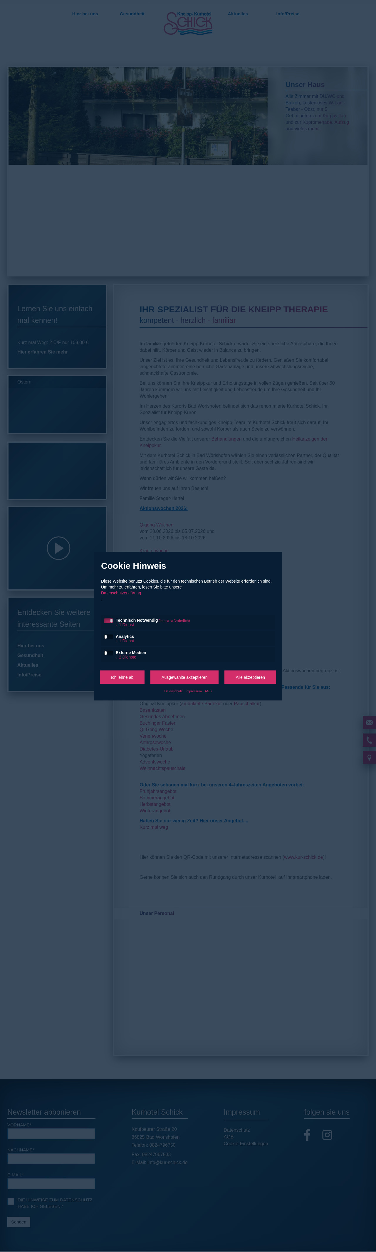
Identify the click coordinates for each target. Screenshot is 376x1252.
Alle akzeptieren (250, 677)
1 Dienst (125, 624)
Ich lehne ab (122, 677)
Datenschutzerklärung (121, 592)
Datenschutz (173, 691)
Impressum (194, 691)
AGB (208, 691)
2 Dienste (126, 657)
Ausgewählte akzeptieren (184, 677)
